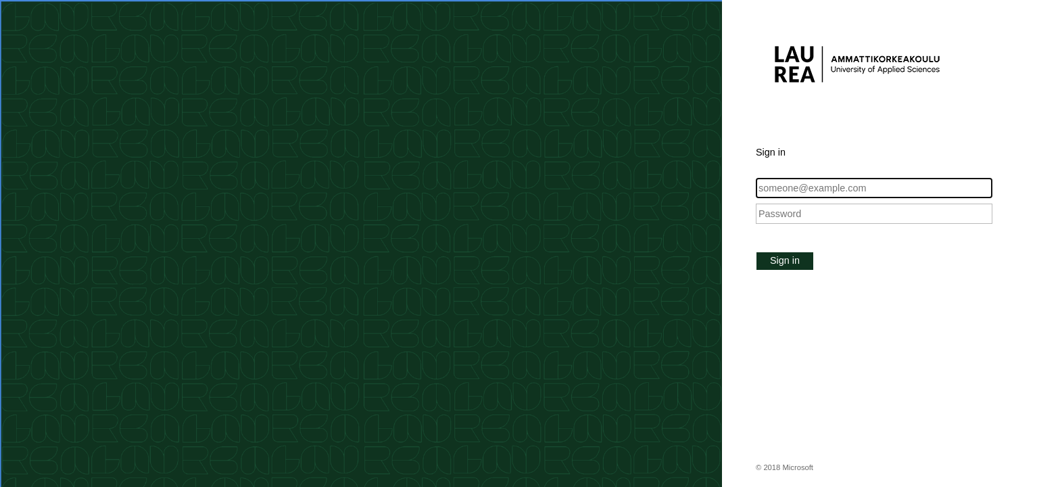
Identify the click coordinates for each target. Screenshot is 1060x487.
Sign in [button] (785, 260)
